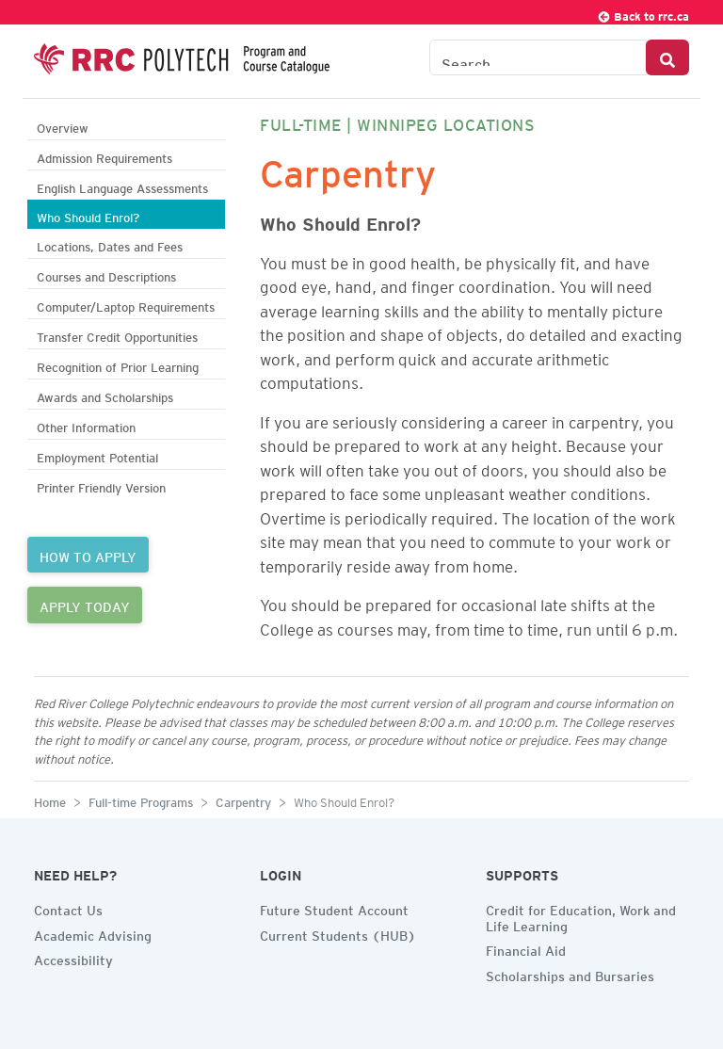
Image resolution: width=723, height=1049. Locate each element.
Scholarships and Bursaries (570, 973)
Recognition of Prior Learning (118, 365)
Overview (62, 125)
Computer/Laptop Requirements (126, 304)
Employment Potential (97, 455)
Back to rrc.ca (643, 13)
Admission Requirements (104, 156)
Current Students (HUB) (338, 933)
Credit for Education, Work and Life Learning (581, 915)
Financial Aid (526, 948)
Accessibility (73, 957)
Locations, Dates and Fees (110, 244)
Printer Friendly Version (101, 485)
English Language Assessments (122, 186)
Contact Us (68, 907)
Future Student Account (334, 907)
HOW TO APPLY (88, 554)
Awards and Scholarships (105, 395)
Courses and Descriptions (106, 274)
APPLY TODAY (85, 604)
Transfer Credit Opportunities (117, 335)
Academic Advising (93, 933)
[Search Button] (667, 57)
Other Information (86, 425)
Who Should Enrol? (88, 215)
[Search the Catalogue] (538, 57)
